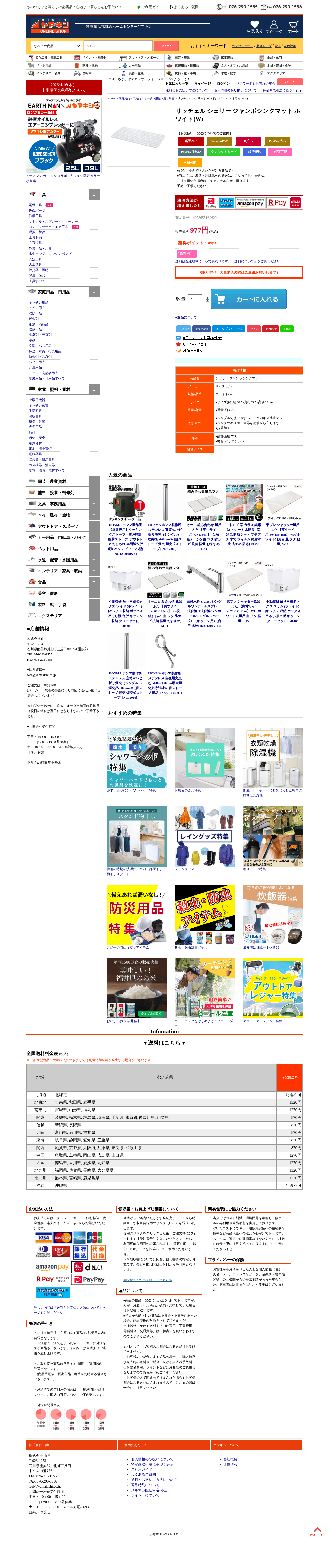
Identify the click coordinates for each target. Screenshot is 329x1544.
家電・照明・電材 (49, 389)
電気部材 (35, 443)
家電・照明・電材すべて (47, 470)
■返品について (186, 317)
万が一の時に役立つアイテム (137, 945)
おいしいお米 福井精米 (137, 1019)
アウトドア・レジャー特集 (273, 1019)
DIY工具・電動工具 (45, 58)
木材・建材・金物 (274, 66)
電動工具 (35, 205)
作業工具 (35, 216)
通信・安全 (37, 438)
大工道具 (35, 264)
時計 (32, 432)
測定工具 (35, 259)
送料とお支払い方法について (187, 90)
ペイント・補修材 (90, 58)
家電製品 (222, 58)
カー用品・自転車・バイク (57, 537)
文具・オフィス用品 (230, 66)
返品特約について (145, 1485)
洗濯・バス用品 (40, 346)
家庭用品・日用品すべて (47, 378)
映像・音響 (37, 421)
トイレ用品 (37, 308)
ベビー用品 (37, 362)
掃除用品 (35, 313)
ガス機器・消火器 (42, 465)
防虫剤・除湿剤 (40, 356)
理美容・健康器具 (42, 459)
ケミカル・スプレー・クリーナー (53, 221)
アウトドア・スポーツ (139, 58)
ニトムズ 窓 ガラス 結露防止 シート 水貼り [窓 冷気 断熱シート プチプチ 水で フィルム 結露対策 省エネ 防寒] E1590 (243, 534)
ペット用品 (39, 66)
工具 (37, 194)
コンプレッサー (242, 46)
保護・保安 (37, 275)
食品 (37, 581)
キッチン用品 (38, 302)
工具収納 (35, 237)
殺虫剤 (34, 319)
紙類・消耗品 (38, 324)
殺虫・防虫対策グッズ (205, 945)
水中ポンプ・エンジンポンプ (50, 254)
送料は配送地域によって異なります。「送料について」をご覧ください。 (229, 261)
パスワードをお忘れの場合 (255, 83)
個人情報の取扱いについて (152, 1459)
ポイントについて (145, 1495)
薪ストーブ (264, 46)
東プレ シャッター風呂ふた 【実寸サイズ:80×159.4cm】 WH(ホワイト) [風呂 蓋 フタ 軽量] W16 (282, 534)
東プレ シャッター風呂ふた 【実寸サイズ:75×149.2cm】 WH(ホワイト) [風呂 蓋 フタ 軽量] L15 (243, 611)
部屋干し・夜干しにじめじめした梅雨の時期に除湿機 (273, 791)
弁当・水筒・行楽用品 (45, 351)
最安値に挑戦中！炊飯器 (273, 945)
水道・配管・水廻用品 (53, 559)
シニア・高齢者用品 (43, 373)
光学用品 (35, 427)
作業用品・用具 (40, 248)
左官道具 (35, 243)
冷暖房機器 (37, 400)
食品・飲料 (270, 58)
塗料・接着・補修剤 (51, 492)
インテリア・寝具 (44, 73)
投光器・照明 (38, 270)
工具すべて (37, 281)
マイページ (202, 83)
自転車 (82, 73)
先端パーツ (37, 210)
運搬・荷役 (37, 232)
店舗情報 (230, 1464)
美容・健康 (131, 73)
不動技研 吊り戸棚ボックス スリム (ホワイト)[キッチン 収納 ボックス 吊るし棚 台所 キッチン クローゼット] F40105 (283, 611)
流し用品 (168, 98)
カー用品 (130, 66)
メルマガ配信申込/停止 (149, 1490)
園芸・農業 (178, 58)
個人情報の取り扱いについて (235, 90)
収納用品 (35, 329)
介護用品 (35, 367)
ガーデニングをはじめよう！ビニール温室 (205, 1022)
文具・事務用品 (47, 503)
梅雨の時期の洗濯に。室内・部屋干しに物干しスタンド (137, 870)
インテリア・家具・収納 (55, 570)
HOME (112, 98)
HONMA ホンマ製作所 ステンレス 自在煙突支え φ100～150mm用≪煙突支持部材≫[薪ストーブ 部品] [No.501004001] (164, 683)
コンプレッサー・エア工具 (48, 227)
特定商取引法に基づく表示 (282, 90)
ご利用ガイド (149, 7)
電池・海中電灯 (40, 448)
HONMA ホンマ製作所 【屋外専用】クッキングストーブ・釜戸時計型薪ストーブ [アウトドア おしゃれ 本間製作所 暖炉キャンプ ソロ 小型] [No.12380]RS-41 (125, 539)
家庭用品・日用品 (182, 66)
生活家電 (35, 411)
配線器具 (35, 454)
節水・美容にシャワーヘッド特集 (137, 788)
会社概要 (230, 1459)
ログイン (223, 83)
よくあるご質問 (184, 7)
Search (166, 46)
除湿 (278, 46)
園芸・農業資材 (47, 481)
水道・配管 (224, 73)
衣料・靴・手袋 (181, 73)
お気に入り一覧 (176, 83)
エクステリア (271, 73)
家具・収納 (85, 66)
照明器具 (35, 416)
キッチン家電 (38, 405)
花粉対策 (290, 46)
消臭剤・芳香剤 (40, 335)
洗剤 (32, 340)
